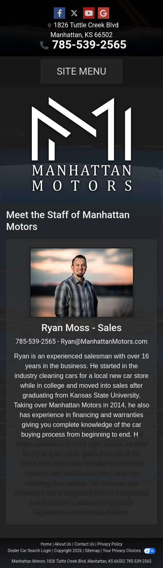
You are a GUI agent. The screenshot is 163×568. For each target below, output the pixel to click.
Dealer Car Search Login (29, 550)
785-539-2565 (89, 44)
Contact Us (84, 544)
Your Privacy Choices (129, 550)
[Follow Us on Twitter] (74, 13)
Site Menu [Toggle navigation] (81, 71)
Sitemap (92, 550)
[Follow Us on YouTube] (89, 13)
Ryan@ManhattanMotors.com (104, 341)
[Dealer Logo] (81, 144)
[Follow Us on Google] (103, 13)
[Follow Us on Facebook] (59, 13)
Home (46, 544)
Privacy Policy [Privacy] (110, 544)
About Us (63, 544)
